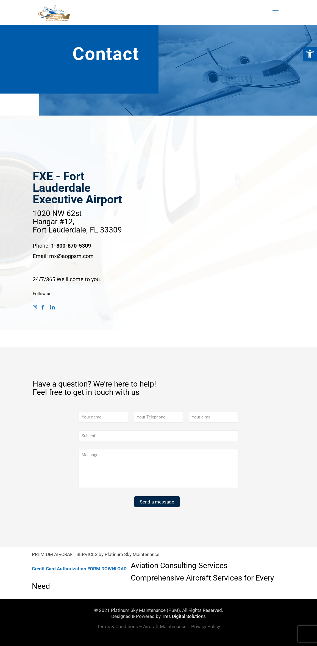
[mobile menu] (275, 12)
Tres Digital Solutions (184, 616)
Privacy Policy (205, 626)
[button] (310, 54)
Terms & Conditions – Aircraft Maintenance (142, 626)
